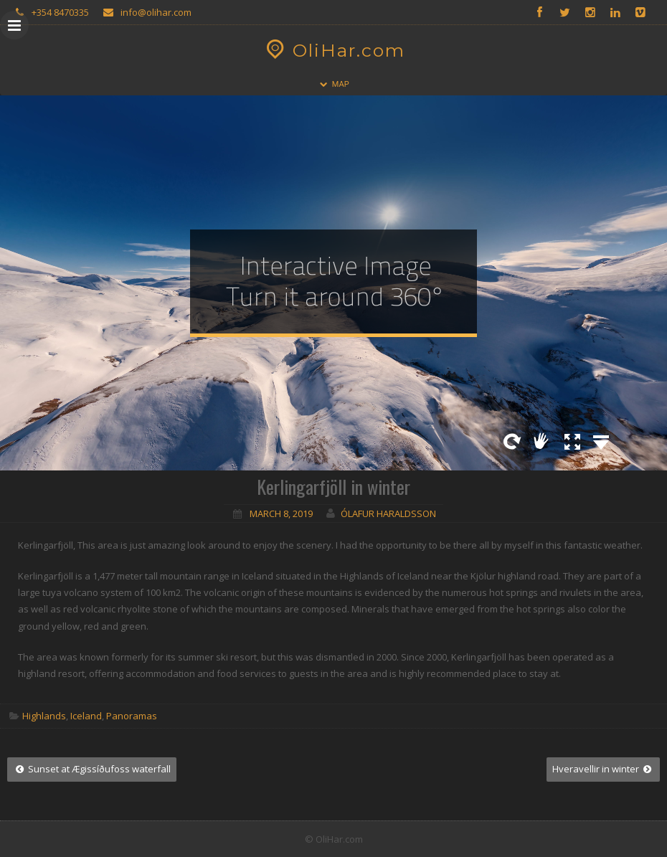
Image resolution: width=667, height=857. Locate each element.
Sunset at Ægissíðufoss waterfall (92, 768)
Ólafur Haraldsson (388, 513)
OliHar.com (334, 50)
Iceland (86, 715)
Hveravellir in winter (603, 768)
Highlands (44, 715)
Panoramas (131, 715)
